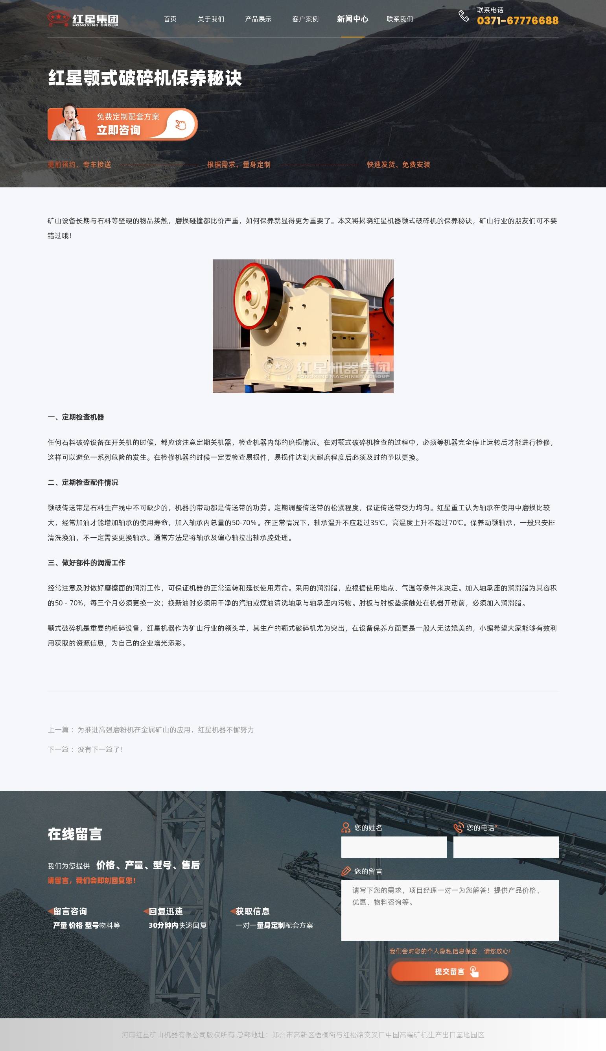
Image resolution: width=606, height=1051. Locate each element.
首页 (170, 18)
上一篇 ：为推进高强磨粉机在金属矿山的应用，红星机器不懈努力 (151, 730)
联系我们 (400, 18)
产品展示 (258, 18)
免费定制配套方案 (147, 124)
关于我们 (211, 18)
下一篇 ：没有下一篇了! (85, 749)
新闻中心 (352, 18)
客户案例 (305, 18)
